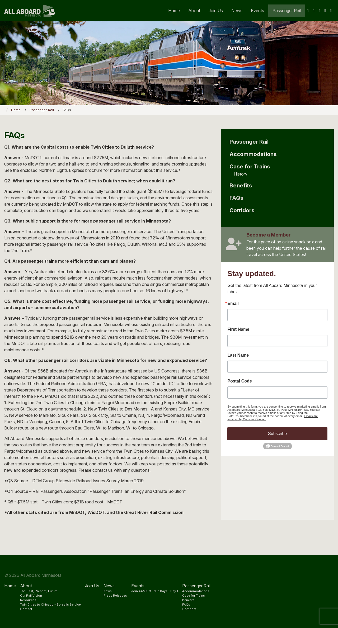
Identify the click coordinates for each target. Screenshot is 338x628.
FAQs (236, 198)
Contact (26, 609)
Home (174, 10)
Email (233, 303)
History (240, 174)
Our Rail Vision (31, 595)
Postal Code (239, 381)
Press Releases (115, 595)
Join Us (216, 10)
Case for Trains (249, 166)
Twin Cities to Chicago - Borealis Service (50, 604)
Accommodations (253, 154)
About (194, 10)
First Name (238, 329)
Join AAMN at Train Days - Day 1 (154, 591)
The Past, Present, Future (39, 591)
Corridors (242, 210)
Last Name (238, 355)
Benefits (240, 185)
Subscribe (277, 433)
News (236, 10)
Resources (28, 600)
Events (257, 10)
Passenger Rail (287, 10)
